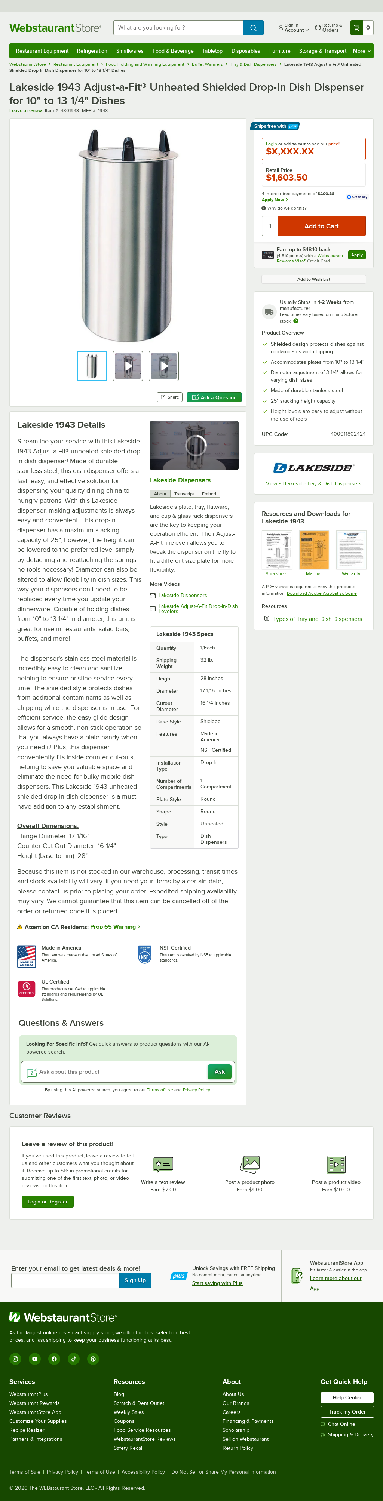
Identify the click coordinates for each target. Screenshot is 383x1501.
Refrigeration (92, 51)
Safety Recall (128, 1448)
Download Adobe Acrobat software (322, 593)
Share (169, 397)
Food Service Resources (142, 1430)
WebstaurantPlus (28, 1394)
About (160, 493)
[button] (92, 366)
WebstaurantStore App (35, 1412)
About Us (233, 1394)
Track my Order (347, 1412)
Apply (358, 255)
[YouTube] (35, 1359)
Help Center (347, 1397)
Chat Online (338, 1424)
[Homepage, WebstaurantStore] (55, 28)
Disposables (246, 51)
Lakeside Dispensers (180, 480)
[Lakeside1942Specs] (276, 553)
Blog (119, 1394)
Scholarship (236, 1430)
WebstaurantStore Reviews (145, 1439)
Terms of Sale (24, 1472)
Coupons (124, 1421)
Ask (220, 1071)
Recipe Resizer (27, 1430)
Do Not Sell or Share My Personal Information (223, 1472)
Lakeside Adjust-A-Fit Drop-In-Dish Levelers (198, 609)
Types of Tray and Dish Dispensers (319, 618)
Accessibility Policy (143, 1472)
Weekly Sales (129, 1412)
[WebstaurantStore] (102, 1317)
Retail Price (279, 170)
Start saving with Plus (217, 1283)
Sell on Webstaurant (246, 1439)
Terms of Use (160, 1089)
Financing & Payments (248, 1421)
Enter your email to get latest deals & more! (75, 1268)
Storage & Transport (322, 51)
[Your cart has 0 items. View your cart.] (362, 27)
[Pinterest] (93, 1359)
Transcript (184, 493)
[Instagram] (15, 1359)
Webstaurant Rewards (34, 1403)
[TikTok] (74, 1359)
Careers (232, 1412)
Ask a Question (214, 397)
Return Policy (238, 1448)
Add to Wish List (313, 279)
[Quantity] (270, 226)
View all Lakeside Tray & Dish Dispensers (314, 483)
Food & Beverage (173, 51)
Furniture (280, 51)
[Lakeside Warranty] (351, 553)
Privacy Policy (196, 1089)
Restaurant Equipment (42, 51)
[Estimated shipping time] (296, 320)
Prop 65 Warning (113, 926)
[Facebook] (54, 1359)
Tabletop (212, 51)
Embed (209, 493)
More (362, 51)
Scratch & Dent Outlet (139, 1403)
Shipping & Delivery (347, 1434)
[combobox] (178, 27)
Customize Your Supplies (38, 1421)
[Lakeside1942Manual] (314, 553)
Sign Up (135, 1280)
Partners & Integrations (35, 1439)
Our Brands (236, 1403)
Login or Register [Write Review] (48, 1202)
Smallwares (130, 51)
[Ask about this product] (128, 1071)
